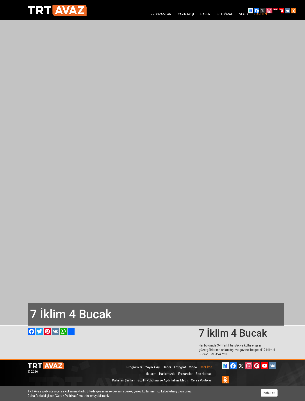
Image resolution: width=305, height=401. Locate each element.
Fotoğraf (180, 367)
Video (193, 367)
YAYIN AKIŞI (186, 14)
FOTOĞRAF (225, 14)
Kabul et (269, 393)
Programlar (134, 367)
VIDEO (243, 14)
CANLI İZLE (261, 14)
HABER (205, 14)
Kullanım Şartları (123, 380)
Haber (167, 367)
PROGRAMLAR (161, 14)
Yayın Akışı (152, 367)
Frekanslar (185, 374)
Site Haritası (204, 374)
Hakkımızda (167, 374)
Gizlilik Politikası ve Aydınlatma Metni (162, 380)
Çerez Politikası (201, 380)
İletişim (151, 374)
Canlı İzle (206, 367)
